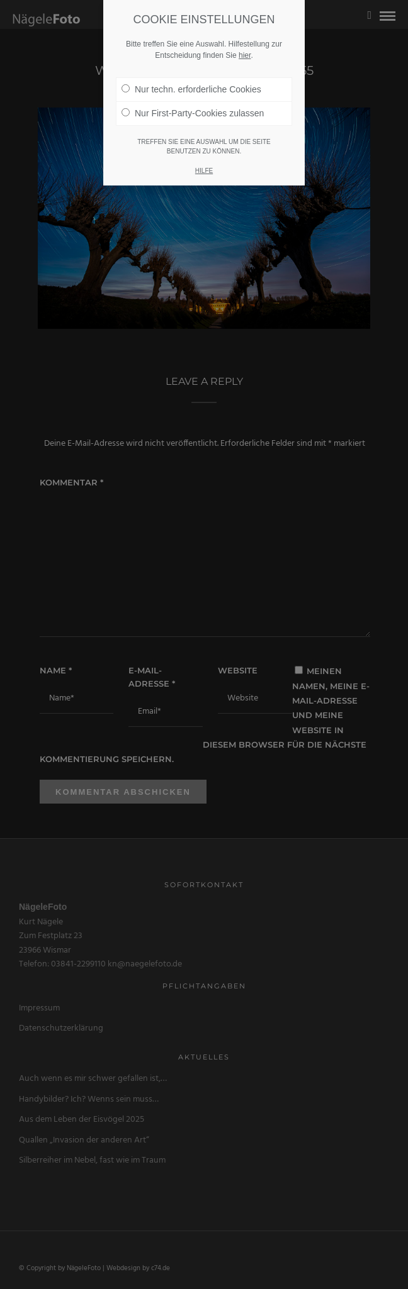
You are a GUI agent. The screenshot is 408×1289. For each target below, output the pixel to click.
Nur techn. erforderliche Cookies (191, 77)
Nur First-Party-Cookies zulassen (193, 101)
